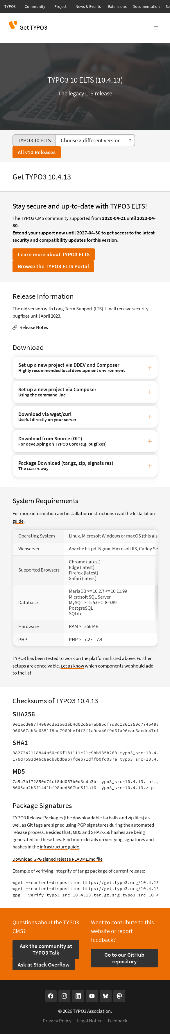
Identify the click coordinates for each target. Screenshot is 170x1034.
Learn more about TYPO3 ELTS (54, 254)
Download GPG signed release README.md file (58, 858)
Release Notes (33, 327)
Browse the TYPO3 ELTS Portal (53, 266)
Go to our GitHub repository (124, 956)
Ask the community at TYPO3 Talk (46, 948)
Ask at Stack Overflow (43, 963)
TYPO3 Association (92, 1010)
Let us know (73, 665)
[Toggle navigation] (156, 28)
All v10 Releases (37, 152)
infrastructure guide (60, 846)
